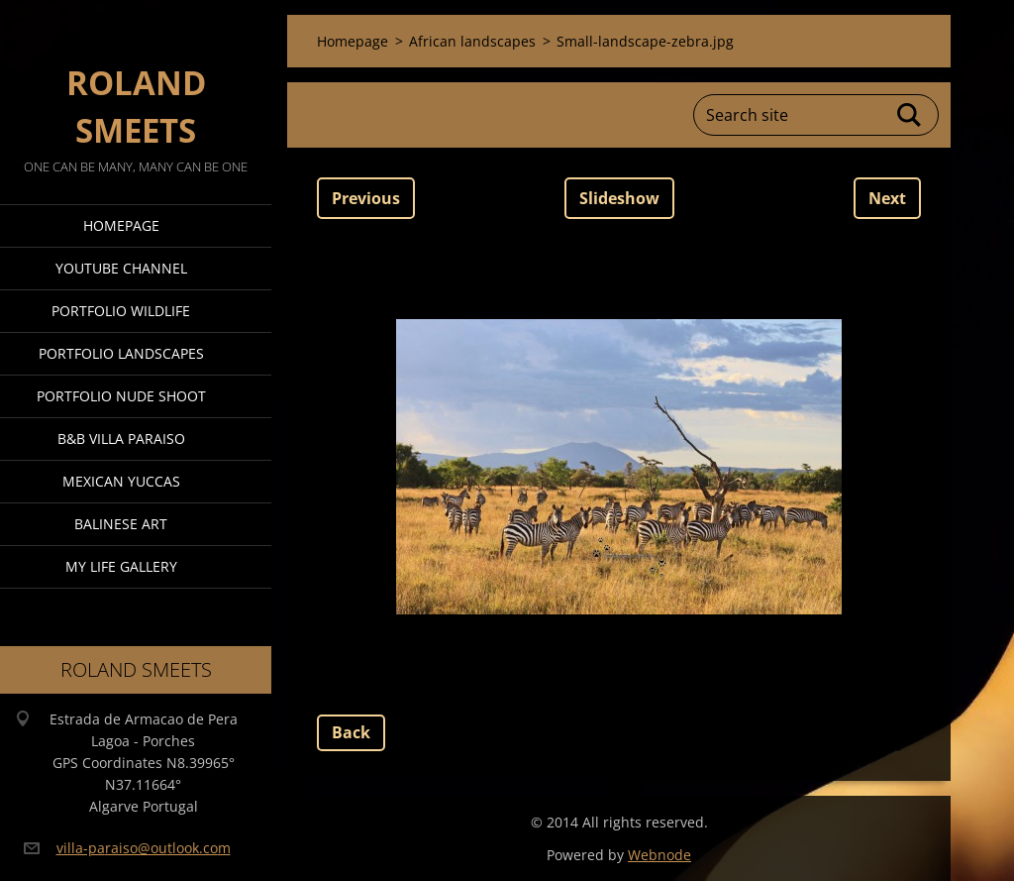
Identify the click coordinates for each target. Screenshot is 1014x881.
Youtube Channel (121, 268)
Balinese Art (120, 523)
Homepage (121, 225)
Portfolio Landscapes (121, 353)
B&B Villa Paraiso (121, 438)
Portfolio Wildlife (120, 310)
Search (910, 115)
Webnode (659, 854)
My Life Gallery (121, 566)
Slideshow (619, 198)
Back (351, 732)
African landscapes (472, 41)
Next (887, 198)
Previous (366, 198)
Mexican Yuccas (121, 481)
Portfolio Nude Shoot (121, 395)
